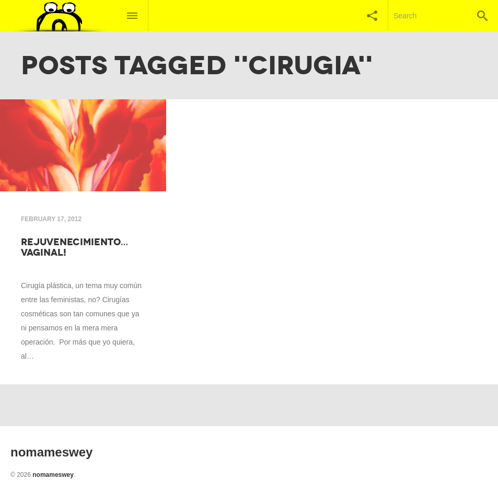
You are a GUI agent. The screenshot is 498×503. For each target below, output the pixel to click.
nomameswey (53, 474)
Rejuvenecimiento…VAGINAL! (74, 247)
